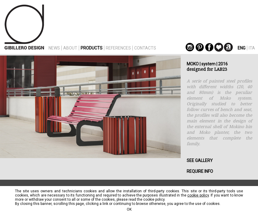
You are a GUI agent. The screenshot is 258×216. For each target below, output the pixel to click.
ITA (252, 48)
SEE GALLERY (200, 160)
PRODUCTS (91, 48)
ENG (241, 48)
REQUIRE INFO (200, 171)
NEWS (54, 48)
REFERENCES (118, 48)
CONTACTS (145, 48)
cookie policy (198, 195)
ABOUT (70, 48)
